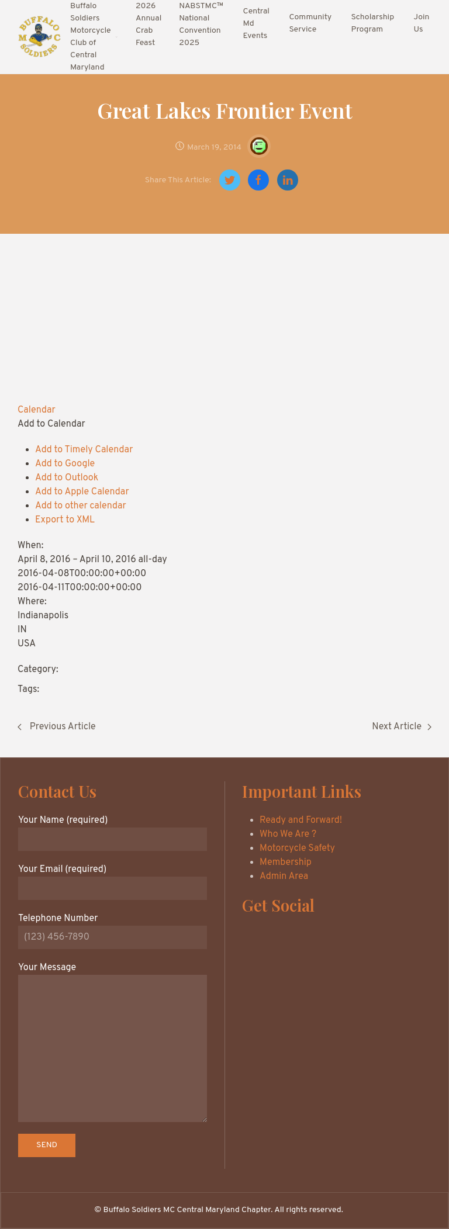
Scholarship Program (372, 23)
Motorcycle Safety (297, 848)
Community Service (310, 23)
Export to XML (65, 520)
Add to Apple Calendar (82, 492)
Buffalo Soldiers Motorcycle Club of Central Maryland (94, 36)
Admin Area (284, 876)
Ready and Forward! (301, 820)
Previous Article (57, 727)
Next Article (401, 727)
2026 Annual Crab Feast (148, 24)
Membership (286, 862)
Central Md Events (256, 23)
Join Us (422, 23)
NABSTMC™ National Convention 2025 (201, 24)
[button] (51, 424)
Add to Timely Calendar (84, 450)
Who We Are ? (288, 834)
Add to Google (65, 464)
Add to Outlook (66, 478)
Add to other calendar (80, 506)
